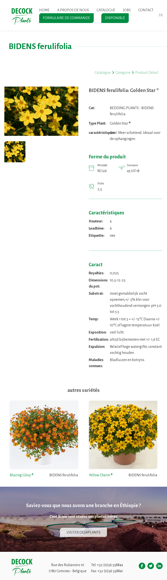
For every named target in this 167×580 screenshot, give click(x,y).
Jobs (127, 10)
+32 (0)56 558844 (110, 565)
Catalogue (106, 10)
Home (44, 10)
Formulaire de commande (66, 18)
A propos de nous (73, 10)
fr (161, 15)
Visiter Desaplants (83, 532)
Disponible (115, 18)
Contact (146, 10)
